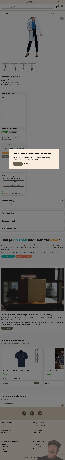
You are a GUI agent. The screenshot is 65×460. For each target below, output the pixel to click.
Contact (3, 425)
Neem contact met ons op (24, 256)
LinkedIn (36, 449)
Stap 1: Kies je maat (8, 93)
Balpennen (3, 444)
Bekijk (36, 383)
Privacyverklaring (37, 427)
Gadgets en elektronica (7, 449)
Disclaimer (36, 435)
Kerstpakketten (5, 451)
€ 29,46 (5, 383)
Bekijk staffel (19, 84)
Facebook (37, 444)
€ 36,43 (47, 383)
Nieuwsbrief (4, 427)
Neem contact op (6, 328)
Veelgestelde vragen (6, 430)
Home (9, 13)
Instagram (37, 446)
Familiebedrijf (4, 432)
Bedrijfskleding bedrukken (19, 13)
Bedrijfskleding (4, 446)
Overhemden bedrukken (34, 13)
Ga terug (4, 13)
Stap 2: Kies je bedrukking (10, 128)
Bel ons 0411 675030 (8, 256)
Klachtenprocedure (38, 430)
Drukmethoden (5, 435)
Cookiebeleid (36, 432)
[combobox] (26, 7)
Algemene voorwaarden (39, 425)
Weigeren (26, 163)
